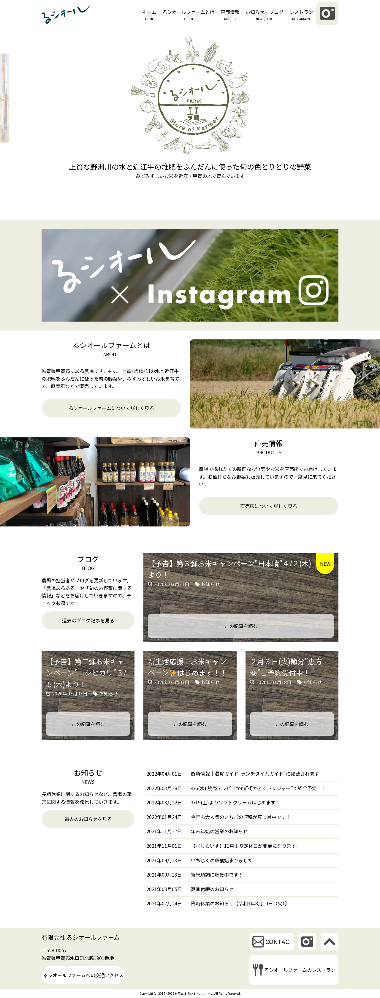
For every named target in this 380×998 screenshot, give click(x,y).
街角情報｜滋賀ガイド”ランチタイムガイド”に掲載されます (255, 773)
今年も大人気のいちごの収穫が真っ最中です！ (241, 816)
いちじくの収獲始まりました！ (224, 860)
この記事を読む (241, 626)
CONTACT (279, 941)
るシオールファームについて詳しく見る (111, 408)
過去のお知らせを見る (88, 819)
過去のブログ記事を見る (88, 620)
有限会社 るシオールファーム (81, 937)
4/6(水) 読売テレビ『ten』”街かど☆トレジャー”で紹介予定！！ (258, 788)
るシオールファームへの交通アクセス (83, 975)
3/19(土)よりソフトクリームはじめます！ (235, 802)
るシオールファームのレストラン (299, 969)
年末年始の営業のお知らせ (219, 831)
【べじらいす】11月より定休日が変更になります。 (245, 845)
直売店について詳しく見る (268, 506)
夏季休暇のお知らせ (212, 889)
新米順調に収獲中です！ (217, 874)
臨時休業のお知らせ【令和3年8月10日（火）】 (240, 903)
